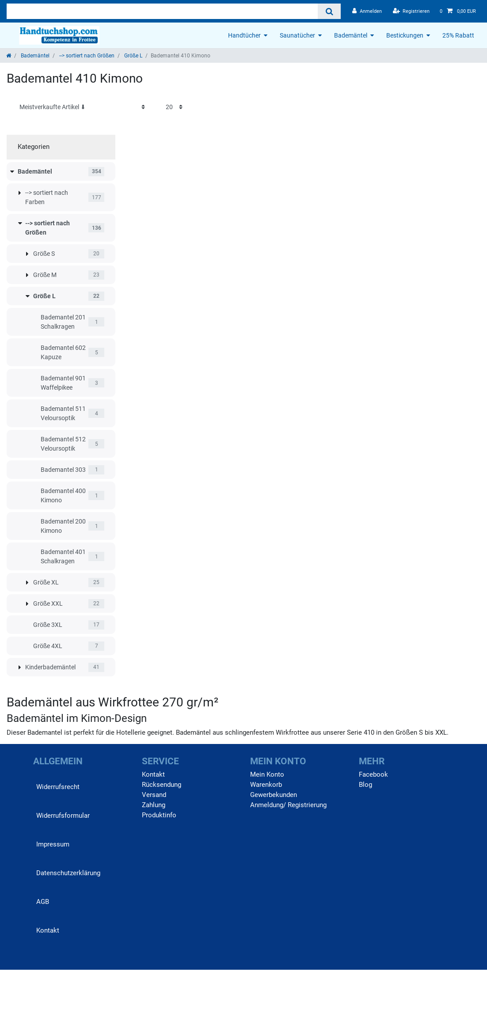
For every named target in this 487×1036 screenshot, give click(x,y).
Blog (365, 785)
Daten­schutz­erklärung (68, 873)
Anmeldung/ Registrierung (288, 805)
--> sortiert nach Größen (86, 56)
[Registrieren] (411, 11)
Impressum (52, 844)
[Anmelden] (367, 11)
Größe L (132, 56)
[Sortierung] (82, 107)
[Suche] (329, 11)
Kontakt (47, 930)
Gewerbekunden (273, 795)
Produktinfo (159, 815)
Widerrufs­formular (63, 816)
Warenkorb (266, 785)
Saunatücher (297, 35)
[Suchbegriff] (162, 11)
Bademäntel (350, 35)
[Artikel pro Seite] (174, 107)
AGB (42, 902)
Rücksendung (161, 785)
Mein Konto (267, 774)
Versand (154, 795)
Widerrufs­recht (58, 787)
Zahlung (153, 805)
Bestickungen (404, 35)
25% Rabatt (458, 35)
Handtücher (244, 35)
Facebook (373, 774)
